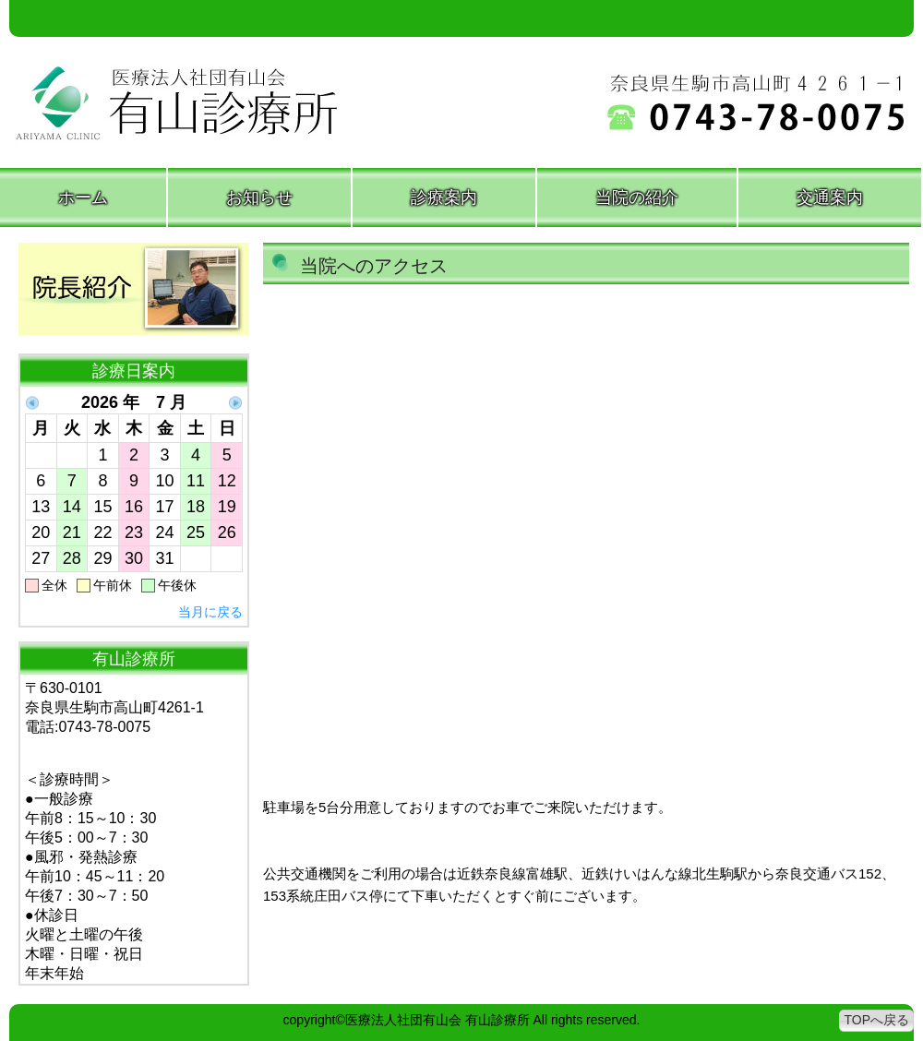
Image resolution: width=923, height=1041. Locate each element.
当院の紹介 (636, 197)
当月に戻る (210, 611)
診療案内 (444, 197)
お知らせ (259, 197)
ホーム (83, 197)
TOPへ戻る (876, 1019)
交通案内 (830, 197)
